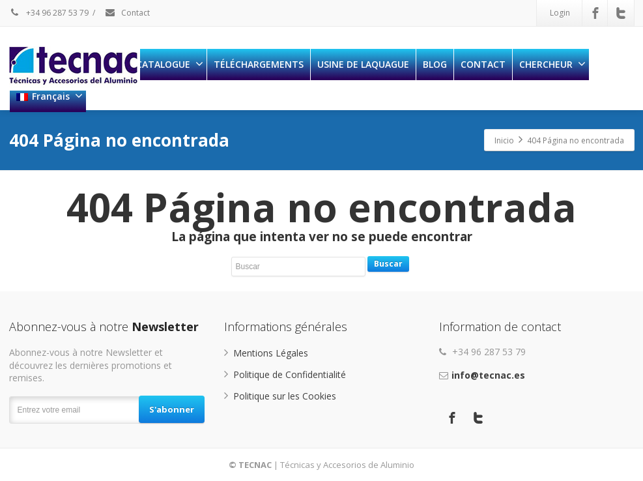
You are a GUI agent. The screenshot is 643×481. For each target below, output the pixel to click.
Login (560, 12)
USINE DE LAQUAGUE (363, 64)
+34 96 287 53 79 (49, 12)
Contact (127, 12)
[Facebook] (595, 13)
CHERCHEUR (552, 64)
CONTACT (483, 64)
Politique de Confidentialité (289, 374)
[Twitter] (621, 13)
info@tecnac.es (488, 375)
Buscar (388, 263)
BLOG (435, 64)
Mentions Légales (270, 353)
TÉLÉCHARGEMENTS (259, 64)
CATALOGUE (169, 64)
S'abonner (171, 409)
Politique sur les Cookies (284, 396)
